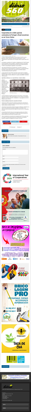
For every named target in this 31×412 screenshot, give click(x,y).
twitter (4, 402)
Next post (19, 124)
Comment (4, 146)
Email (3, 156)
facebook (4, 406)
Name (3, 153)
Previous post (12, 124)
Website (3, 158)
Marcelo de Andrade (8, 56)
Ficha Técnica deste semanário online (7, 398)
